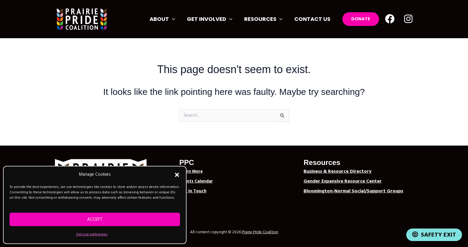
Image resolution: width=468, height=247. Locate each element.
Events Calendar (196, 181)
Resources (265, 19)
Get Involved (212, 19)
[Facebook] (390, 19)
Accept (95, 219)
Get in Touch (193, 191)
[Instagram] (408, 19)
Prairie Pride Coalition (260, 232)
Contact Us (313, 19)
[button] (177, 175)
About (166, 19)
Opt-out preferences (92, 234)
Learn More (191, 171)
